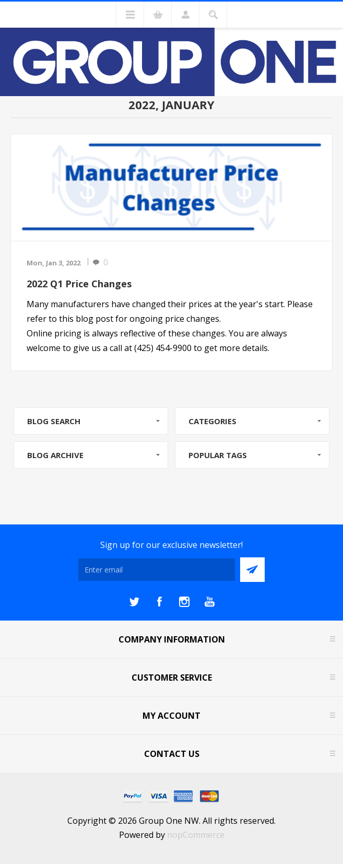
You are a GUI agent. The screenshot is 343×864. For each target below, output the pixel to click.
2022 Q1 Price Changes (79, 283)
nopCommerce (195, 834)
